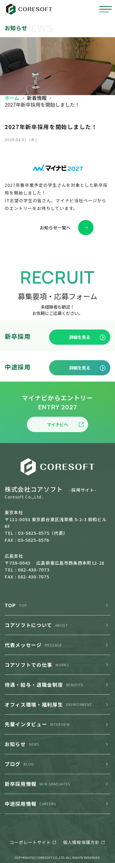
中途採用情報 (30, 803)
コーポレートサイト (30, 842)
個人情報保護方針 (81, 842)
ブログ (19, 763)
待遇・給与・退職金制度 (44, 684)
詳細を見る (87, 350)
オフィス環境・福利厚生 (48, 704)
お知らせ (22, 743)
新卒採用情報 (37, 783)
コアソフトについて (36, 624)
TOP (16, 605)
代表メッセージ (33, 644)
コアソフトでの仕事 (37, 664)
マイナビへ (65, 438)
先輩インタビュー (37, 724)
